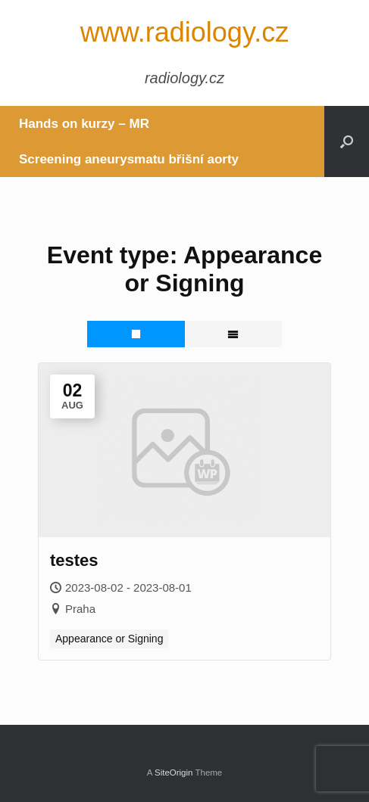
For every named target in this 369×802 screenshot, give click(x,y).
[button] (346, 141)
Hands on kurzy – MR (84, 124)
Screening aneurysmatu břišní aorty (129, 159)
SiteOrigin (174, 772)
